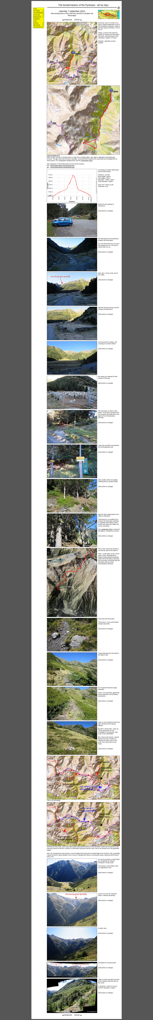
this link (101, 157)
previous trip (68, 19)
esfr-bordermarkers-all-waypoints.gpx (62, 167)
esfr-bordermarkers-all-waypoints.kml (62, 165)
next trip (77, 19)
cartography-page (87, 160)
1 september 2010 (106, 529)
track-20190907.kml (53, 155)
